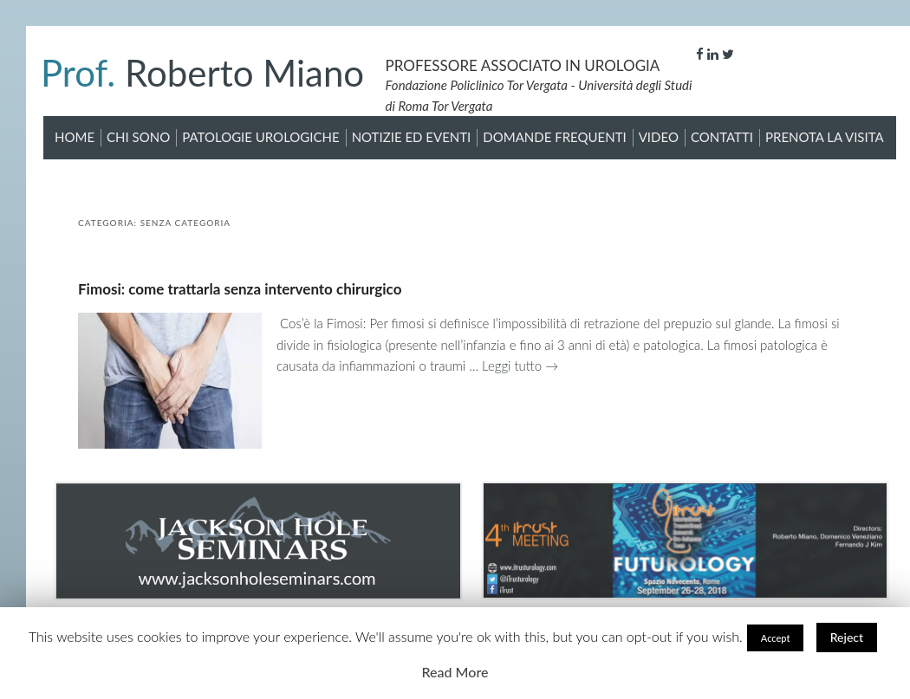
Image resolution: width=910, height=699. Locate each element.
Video (659, 137)
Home (74, 137)
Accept (775, 638)
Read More (455, 671)
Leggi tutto (520, 365)
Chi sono (138, 137)
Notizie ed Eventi (411, 137)
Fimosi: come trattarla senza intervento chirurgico (239, 289)
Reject (846, 637)
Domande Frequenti (554, 137)
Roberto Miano (202, 72)
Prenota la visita (824, 137)
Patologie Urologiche (260, 137)
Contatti (722, 137)
